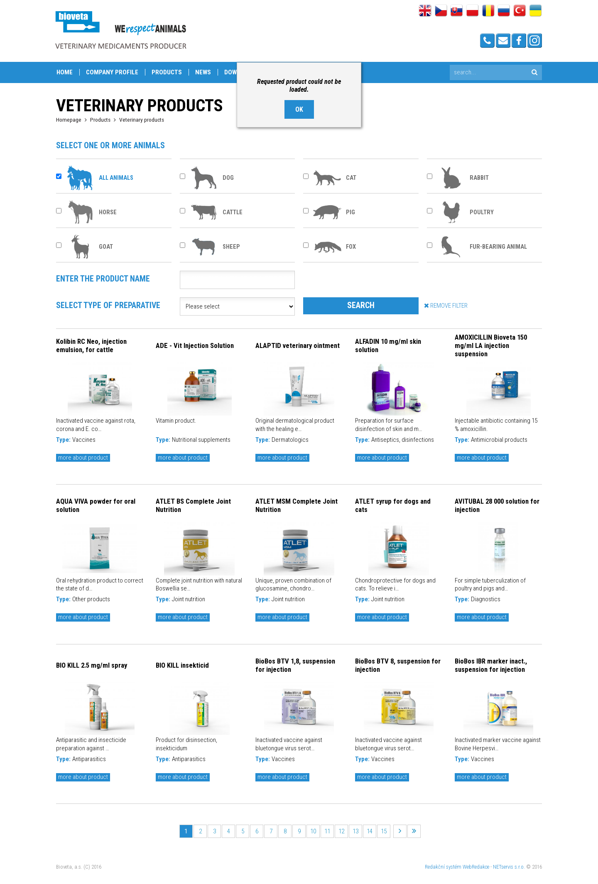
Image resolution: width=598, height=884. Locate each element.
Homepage (68, 119)
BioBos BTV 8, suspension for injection (398, 665)
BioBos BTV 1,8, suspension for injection (295, 665)
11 (327, 831)
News (203, 72)
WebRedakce (476, 867)
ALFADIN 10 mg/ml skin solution (388, 345)
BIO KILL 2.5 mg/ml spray (91, 665)
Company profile (112, 72)
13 (355, 831)
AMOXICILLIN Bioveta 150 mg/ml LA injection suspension (491, 345)
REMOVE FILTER (446, 305)
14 (370, 831)
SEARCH (361, 305)
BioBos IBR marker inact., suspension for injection (491, 665)
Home (64, 72)
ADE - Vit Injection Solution (195, 345)
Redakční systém (443, 867)
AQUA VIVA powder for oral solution (95, 505)
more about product (83, 457)
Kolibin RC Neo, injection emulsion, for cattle (91, 345)
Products (167, 72)
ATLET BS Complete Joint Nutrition (193, 505)
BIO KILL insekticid (182, 665)
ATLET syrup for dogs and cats (393, 505)
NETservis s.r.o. (509, 867)
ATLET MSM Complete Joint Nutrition (296, 505)
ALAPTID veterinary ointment (297, 345)
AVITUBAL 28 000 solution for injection (497, 505)
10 (313, 831)
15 (384, 831)
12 (341, 831)
